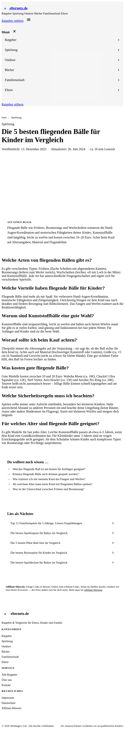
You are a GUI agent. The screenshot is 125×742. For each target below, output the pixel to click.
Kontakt (6, 685)
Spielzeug (18, 13)
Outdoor (29, 13)
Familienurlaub (52, 13)
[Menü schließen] (14, 31)
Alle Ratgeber (9, 674)
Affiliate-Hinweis (93, 589)
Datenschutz (8, 702)
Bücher (38, 13)
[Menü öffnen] (28, 19)
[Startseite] (14, 8)
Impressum (8, 697)
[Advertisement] (62, 186)
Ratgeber (7, 13)
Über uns (7, 679)
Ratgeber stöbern (12, 20)
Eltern (64, 13)
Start (4, 117)
